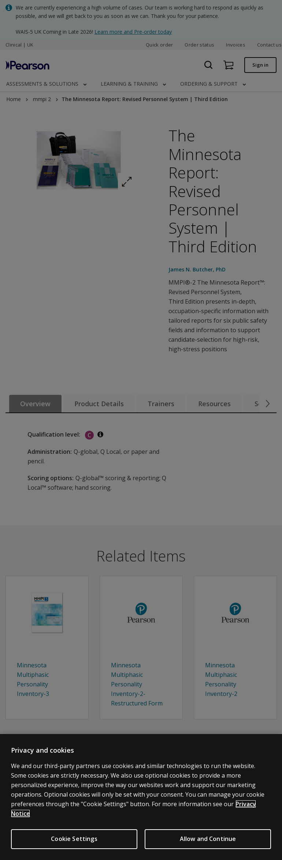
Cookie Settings (74, 839)
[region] (141, 797)
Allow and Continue (208, 839)
